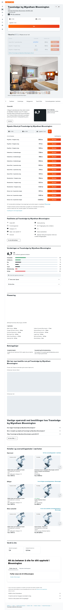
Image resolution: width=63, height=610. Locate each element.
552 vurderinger (16, 14)
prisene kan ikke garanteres (41, 565)
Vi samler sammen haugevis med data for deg (34, 572)
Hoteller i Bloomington (15, 553)
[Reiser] (2, 29)
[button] (2, 2)
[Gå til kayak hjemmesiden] (9, 2)
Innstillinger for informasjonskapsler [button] (14, 210)
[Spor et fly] (2, 22)
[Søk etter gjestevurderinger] (35, 275)
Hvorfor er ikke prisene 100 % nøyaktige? (34, 575)
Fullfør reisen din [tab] (13, 545)
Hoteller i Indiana (37, 582)
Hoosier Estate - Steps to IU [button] (41, 503)
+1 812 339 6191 (11, 12)
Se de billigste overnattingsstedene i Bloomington (49, 458)
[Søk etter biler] (2, 12)
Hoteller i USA (29, 582)
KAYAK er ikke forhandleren (34, 570)
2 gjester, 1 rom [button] (12, 22)
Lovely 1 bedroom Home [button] (40, 476)
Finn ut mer (47, 204)
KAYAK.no (9, 582)
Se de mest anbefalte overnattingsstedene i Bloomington (51, 486)
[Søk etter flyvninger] (2, 6)
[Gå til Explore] (2, 19)
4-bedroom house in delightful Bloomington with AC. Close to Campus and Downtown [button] (47, 447)
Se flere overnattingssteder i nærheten (52, 429)
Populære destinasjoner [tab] (25, 545)
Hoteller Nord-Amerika (20, 582)
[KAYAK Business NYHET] (2, 25)
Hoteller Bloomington (46, 582)
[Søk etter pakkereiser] (2, 15)
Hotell (13, 582)
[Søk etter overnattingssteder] (2, 9)
